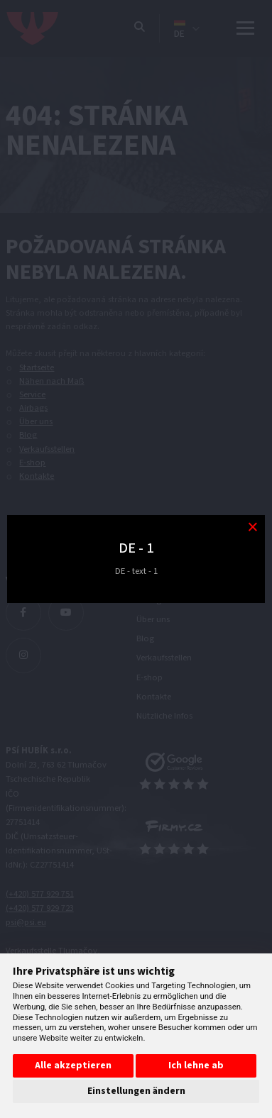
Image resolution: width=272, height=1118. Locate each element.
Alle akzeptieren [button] (73, 1065)
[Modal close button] (252, 527)
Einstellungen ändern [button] (136, 1091)
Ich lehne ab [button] (196, 1065)
